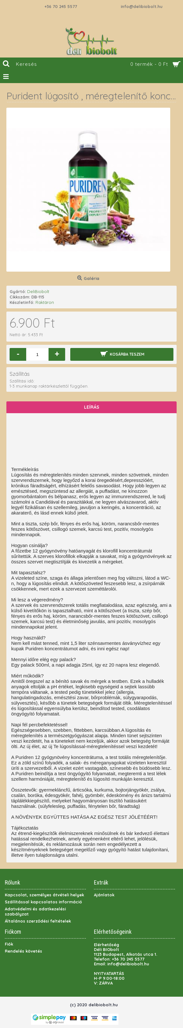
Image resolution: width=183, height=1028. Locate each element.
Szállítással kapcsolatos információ (43, 901)
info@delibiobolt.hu (142, 6)
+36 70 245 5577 (60, 6)
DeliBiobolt (38, 291)
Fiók (9, 944)
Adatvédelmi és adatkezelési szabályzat (35, 911)
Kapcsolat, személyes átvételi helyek (44, 894)
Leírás (91, 407)
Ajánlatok (104, 894)
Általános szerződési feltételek (38, 921)
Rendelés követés (23, 951)
